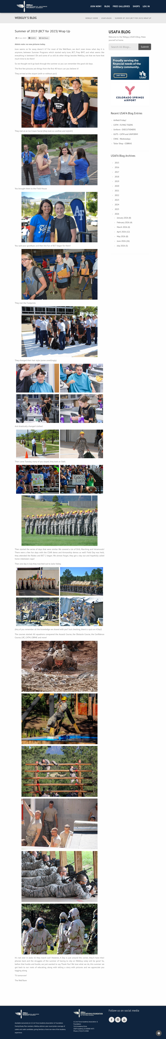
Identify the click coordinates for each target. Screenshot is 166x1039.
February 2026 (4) (124, 222)
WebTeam (43, 38)
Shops (136, 6)
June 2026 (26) (123, 241)
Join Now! (96, 6)
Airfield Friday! (119, 120)
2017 (117, 172)
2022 (117, 195)
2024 (117, 204)
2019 (117, 181)
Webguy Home (91, 18)
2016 (117, 167)
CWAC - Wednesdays (122, 139)
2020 (117, 186)
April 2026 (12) (123, 231)
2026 (117, 214)
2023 (117, 200)
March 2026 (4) (123, 227)
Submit (145, 46)
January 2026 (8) (124, 217)
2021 (117, 190)
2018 (117, 176)
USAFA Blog (106, 18)
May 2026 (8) (122, 236)
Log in (146, 6)
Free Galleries (121, 6)
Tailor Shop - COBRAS (122, 143)
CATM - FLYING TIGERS (123, 125)
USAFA (32, 38)
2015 (117, 162)
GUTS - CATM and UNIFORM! (125, 134)
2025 (117, 209)
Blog (107, 6)
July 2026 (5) (122, 245)
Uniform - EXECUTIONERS (124, 129)
